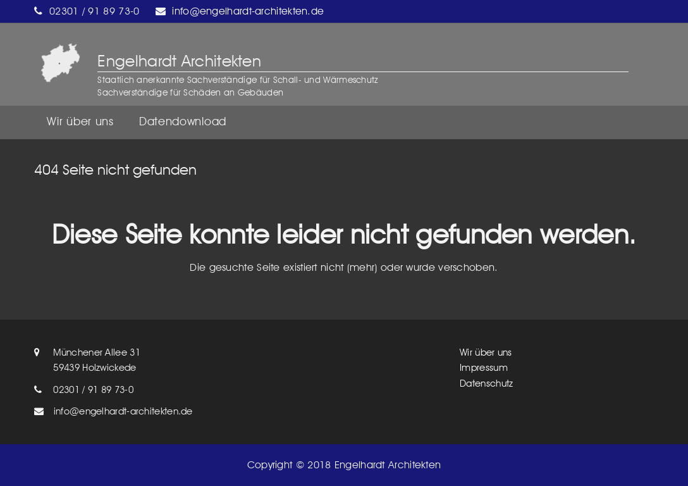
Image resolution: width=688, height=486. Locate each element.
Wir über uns (486, 352)
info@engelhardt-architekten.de (248, 11)
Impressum (484, 367)
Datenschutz (486, 383)
